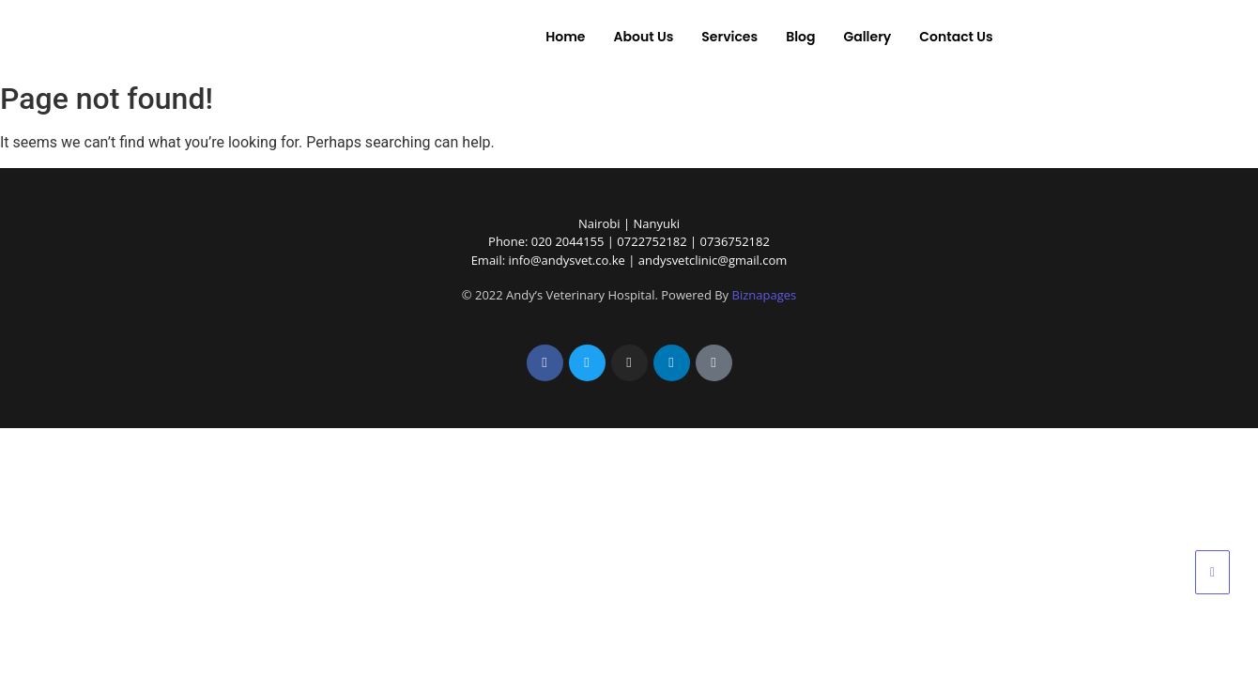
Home (565, 36)
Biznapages (764, 294)
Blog (800, 36)
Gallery (867, 36)
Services (729, 36)
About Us (643, 36)
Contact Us (955, 36)
